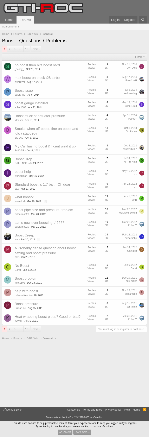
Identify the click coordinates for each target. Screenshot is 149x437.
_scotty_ (19, 69)
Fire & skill (131, 80)
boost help (23, 172)
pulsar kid (20, 94)
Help (127, 409)
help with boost (26, 291)
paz (135, 174)
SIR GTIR (131, 281)
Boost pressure (26, 304)
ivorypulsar (21, 176)
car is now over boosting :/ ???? (39, 223)
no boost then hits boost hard (37, 65)
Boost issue (24, 91)
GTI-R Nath (21, 163)
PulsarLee (20, 308)
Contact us (73, 409)
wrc (17, 239)
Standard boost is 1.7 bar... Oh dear (42, 184)
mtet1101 (20, 282)
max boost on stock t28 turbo (37, 78)
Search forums (11, 26)
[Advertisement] (74, 374)
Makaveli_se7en (128, 212)
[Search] (143, 20)
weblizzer (20, 82)
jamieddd (20, 201)
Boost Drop (23, 159)
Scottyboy (131, 131)
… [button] (20, 49)
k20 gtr (18, 320)
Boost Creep (24, 235)
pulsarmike (21, 295)
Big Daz (19, 137)
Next (35, 49)
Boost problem (26, 278)
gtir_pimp (132, 306)
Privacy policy (113, 409)
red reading (130, 93)
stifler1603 (20, 107)
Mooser (19, 120)
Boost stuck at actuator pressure (40, 116)
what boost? (24, 197)
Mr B (134, 199)
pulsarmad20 (22, 214)
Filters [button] (138, 56)
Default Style (12, 409)
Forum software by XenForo (74, 417)
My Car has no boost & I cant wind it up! (46, 146)
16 (26, 49)
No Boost (22, 266)
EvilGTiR (19, 150)
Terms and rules (92, 409)
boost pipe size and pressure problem (44, 210)
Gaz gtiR (132, 250)
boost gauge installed (31, 103)
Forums (25, 19)
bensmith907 (130, 149)
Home (9, 19)
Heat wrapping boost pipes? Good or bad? (47, 317)
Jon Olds (132, 67)
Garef (18, 269)
